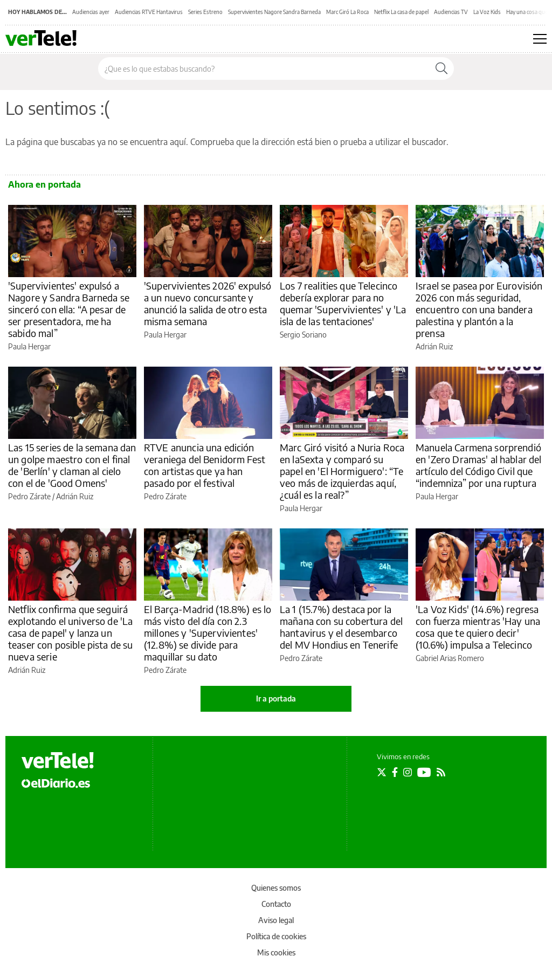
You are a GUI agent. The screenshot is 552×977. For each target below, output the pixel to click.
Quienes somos (276, 887)
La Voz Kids (487, 12)
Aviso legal (276, 920)
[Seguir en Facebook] (395, 772)
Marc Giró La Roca (347, 12)
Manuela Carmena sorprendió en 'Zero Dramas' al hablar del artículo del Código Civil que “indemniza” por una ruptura (479, 465)
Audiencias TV (451, 12)
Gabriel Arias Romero (450, 658)
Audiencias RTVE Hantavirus (149, 12)
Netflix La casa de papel (401, 12)
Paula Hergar (29, 346)
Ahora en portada (44, 184)
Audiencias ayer (90, 12)
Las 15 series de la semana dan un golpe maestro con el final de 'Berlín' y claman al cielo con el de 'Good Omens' (72, 465)
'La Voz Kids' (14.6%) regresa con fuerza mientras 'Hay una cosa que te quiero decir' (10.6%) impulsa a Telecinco (478, 627)
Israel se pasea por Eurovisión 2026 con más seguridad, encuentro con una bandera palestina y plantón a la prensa (479, 309)
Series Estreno (205, 12)
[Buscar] (441, 68)
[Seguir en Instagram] (407, 772)
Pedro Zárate (29, 496)
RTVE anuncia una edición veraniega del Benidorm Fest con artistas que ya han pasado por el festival (204, 465)
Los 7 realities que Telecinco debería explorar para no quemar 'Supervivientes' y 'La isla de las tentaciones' (343, 303)
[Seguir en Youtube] (424, 772)
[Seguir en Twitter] (382, 772)
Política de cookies (276, 936)
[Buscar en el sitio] (264, 68)
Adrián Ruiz (434, 346)
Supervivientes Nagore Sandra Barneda (274, 12)
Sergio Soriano (303, 334)
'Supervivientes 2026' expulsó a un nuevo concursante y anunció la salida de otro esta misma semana (207, 303)
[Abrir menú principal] (540, 39)
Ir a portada (276, 698)
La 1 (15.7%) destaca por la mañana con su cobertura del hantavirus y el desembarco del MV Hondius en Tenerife (341, 627)
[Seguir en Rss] (441, 772)
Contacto (276, 904)
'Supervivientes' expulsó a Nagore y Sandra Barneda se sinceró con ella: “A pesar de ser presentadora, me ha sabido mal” (68, 309)
